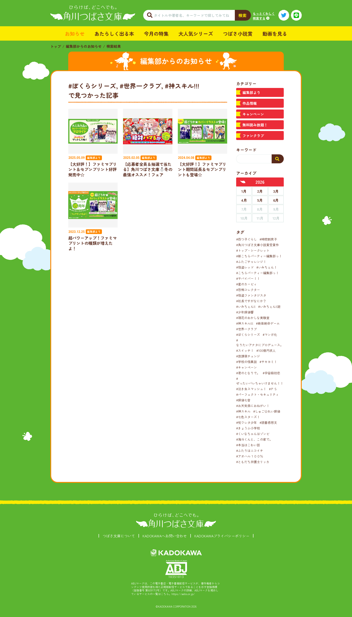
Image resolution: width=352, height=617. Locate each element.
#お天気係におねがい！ (252, 405)
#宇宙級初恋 (271, 373)
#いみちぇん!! (245, 306)
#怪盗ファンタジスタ (251, 295)
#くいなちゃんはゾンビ (252, 433)
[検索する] (278, 158)
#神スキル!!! (244, 323)
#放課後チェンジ (248, 356)
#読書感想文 (268, 422)
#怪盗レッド (245, 267)
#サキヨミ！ (268, 361)
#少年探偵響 (245, 312)
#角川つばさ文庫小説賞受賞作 (257, 245)
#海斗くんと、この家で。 (254, 439)
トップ (55, 46)
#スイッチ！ (245, 350)
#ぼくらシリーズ (248, 334)
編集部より (251, 92)
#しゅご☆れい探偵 (266, 411)
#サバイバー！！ (248, 278)
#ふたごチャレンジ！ (251, 261)
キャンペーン (253, 114)
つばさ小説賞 (238, 33)
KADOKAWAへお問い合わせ (165, 535)
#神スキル (243, 411)
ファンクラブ (253, 135)
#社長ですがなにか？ (251, 301)
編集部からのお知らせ (84, 46)
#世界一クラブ (246, 329)
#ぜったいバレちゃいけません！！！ (261, 380)
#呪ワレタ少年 (246, 422)
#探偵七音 (243, 400)
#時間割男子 (268, 239)
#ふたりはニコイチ (249, 450)
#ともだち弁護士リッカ (252, 461)
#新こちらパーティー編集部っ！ (259, 256)
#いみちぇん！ (266, 267)
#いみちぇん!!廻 (269, 306)
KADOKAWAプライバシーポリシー (221, 535)
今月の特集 (156, 33)
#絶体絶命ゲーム (268, 323)
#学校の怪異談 (246, 361)
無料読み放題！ (255, 124)
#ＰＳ (273, 389)
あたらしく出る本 (114, 33)
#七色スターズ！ (248, 417)
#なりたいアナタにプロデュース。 (259, 342)
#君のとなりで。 (248, 373)
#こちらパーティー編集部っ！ (257, 273)
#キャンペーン (246, 367)
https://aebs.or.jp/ (183, 594)
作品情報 (249, 103)
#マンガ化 (270, 334)
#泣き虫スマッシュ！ (251, 389)
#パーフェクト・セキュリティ (257, 394)
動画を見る (274, 33)
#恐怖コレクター (248, 289)
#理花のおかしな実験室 (252, 317)
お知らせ (75, 33)
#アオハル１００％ (249, 456)
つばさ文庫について (119, 535)
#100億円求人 (266, 350)
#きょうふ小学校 (248, 428)
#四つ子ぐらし (246, 239)
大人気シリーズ (195, 33)
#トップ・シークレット (252, 250)
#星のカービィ (246, 284)
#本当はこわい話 (248, 445)
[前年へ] (242, 182)
